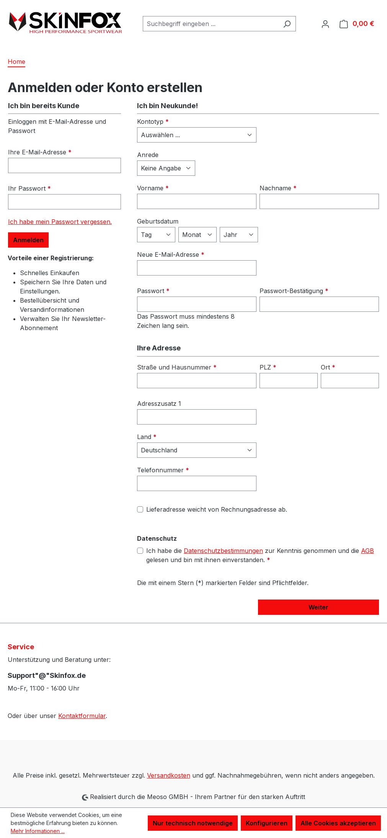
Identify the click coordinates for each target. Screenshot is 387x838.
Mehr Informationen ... (38, 831)
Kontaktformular (82, 716)
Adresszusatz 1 (159, 403)
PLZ (268, 367)
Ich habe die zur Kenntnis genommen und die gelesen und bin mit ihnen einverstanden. (260, 555)
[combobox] (210, 23)
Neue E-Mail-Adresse (170, 254)
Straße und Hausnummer (177, 367)
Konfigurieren (266, 823)
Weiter (318, 607)
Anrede (147, 155)
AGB (367, 550)
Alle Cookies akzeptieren (338, 823)
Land (147, 437)
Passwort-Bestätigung (294, 291)
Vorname (153, 188)
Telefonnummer (163, 470)
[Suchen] (287, 23)
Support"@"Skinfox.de (47, 675)
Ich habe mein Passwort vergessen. (60, 221)
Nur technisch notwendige (193, 823)
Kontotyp (153, 121)
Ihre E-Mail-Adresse (40, 152)
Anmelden (28, 240)
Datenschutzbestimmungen (223, 550)
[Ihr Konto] (325, 23)
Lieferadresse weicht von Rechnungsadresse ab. (216, 509)
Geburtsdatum (157, 221)
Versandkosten (168, 775)
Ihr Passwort (29, 188)
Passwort (153, 291)
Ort (328, 367)
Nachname (278, 188)
